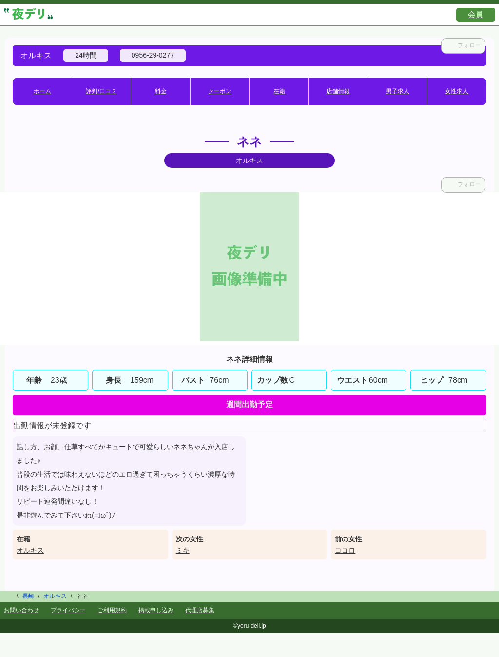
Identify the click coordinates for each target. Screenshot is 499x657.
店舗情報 (338, 91)
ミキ (183, 550)
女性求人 (456, 91)
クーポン (219, 91)
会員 (475, 14)
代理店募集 (199, 610)
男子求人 (397, 91)
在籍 (279, 91)
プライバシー (68, 610)
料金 (161, 91)
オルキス (30, 550)
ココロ (345, 550)
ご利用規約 (112, 610)
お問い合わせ (21, 610)
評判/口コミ (101, 91)
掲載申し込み (155, 610)
